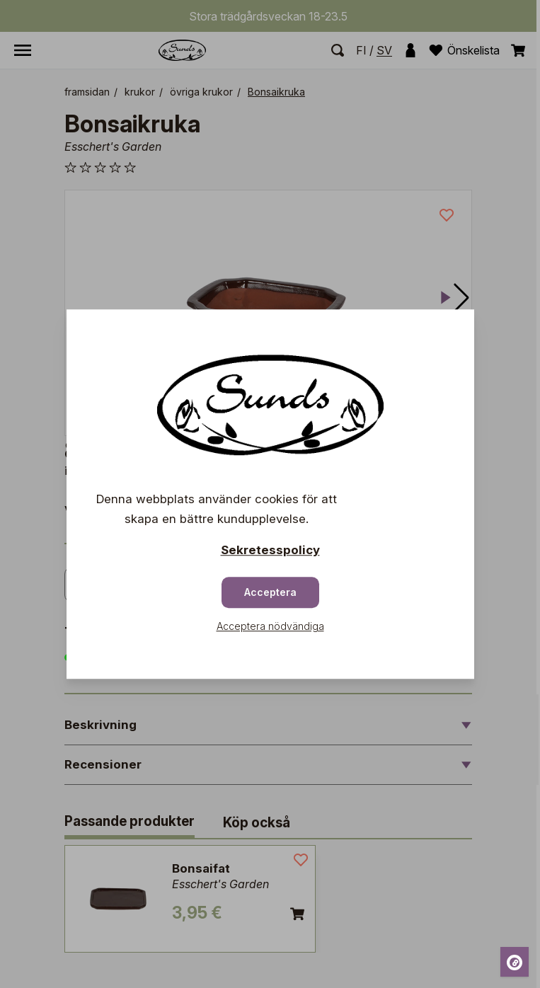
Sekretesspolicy (270, 550)
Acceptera (270, 592)
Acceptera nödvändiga (270, 626)
